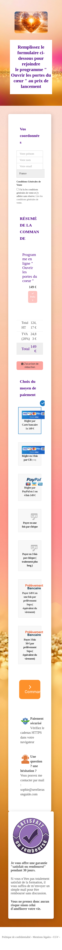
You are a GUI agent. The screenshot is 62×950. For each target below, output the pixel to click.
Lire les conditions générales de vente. (30, 199)
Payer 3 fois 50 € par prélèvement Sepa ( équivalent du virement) (31, 644)
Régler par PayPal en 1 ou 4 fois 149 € (31, 487)
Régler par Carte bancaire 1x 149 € (31, 420)
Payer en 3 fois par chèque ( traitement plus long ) (31, 555)
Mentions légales (42, 937)
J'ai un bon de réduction (30, 365)
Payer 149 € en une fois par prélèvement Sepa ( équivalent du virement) (31, 598)
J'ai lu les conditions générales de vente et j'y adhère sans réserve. (30, 196)
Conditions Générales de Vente (29, 183)
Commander (32, 689)
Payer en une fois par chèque (31, 520)
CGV (56, 937)
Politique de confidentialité (16, 937)
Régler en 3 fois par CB (31, 453)
